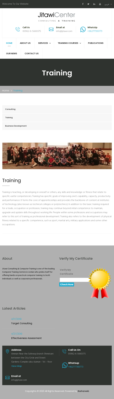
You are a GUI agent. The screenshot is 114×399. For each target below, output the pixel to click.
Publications (95, 43)
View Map (16, 366)
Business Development (16, 126)
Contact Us (32, 53)
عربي (108, 4)
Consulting (10, 109)
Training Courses (68, 43)
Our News (11, 53)
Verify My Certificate (66, 271)
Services (43, 43)
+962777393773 (94, 31)
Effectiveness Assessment (26, 338)
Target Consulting (21, 323)
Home (9, 43)
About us (25, 43)
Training (9, 117)
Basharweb (83, 391)
